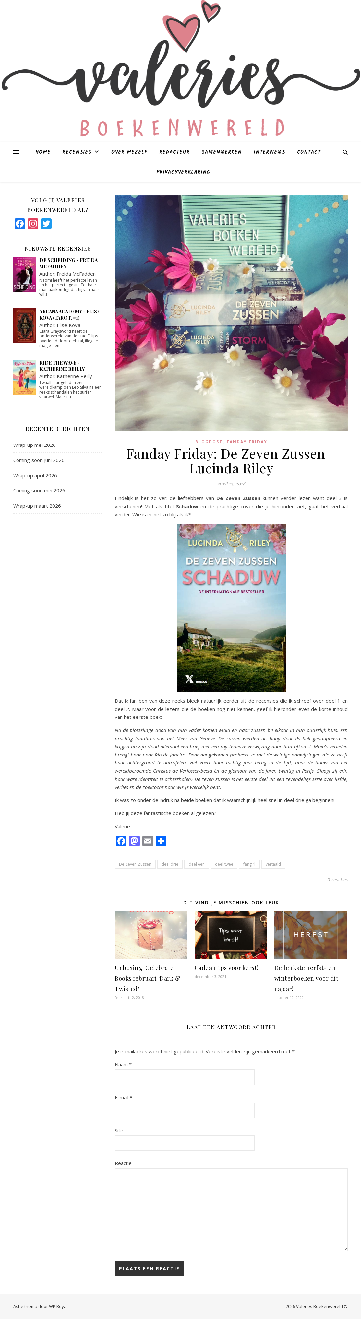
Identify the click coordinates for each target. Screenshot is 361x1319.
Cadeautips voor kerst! (227, 968)
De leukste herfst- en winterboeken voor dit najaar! (306, 978)
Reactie (123, 1163)
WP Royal (58, 1306)
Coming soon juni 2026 (39, 460)
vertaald (273, 864)
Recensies (76, 152)
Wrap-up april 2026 (35, 475)
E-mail (123, 1097)
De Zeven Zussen (135, 864)
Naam (123, 1064)
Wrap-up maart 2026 (37, 505)
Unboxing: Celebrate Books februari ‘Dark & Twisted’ (147, 978)
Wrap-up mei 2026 (34, 445)
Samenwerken (221, 152)
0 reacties (337, 879)
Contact (309, 152)
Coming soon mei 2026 (39, 490)
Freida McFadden (76, 273)
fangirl (249, 864)
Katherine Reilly (74, 376)
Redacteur (174, 152)
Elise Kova (68, 325)
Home (43, 152)
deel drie (170, 864)
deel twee (224, 864)
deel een (197, 864)
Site (119, 1130)
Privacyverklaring (183, 172)
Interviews (269, 152)
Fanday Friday (247, 442)
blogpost (209, 442)
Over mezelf (129, 152)
